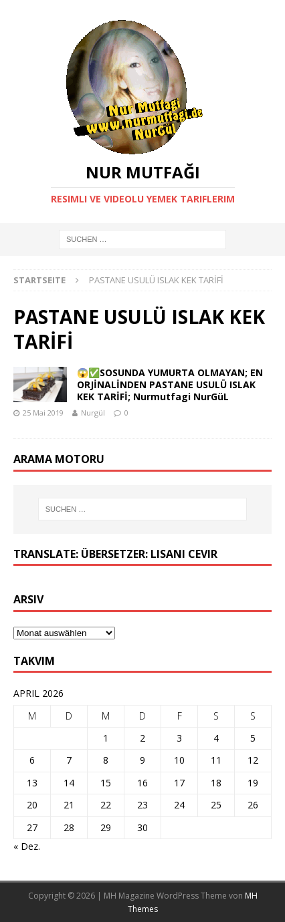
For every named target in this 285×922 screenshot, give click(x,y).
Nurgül (93, 413)
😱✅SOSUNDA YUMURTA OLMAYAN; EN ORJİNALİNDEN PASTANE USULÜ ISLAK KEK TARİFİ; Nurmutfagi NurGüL (170, 384)
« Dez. (26, 846)
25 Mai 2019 (43, 413)
